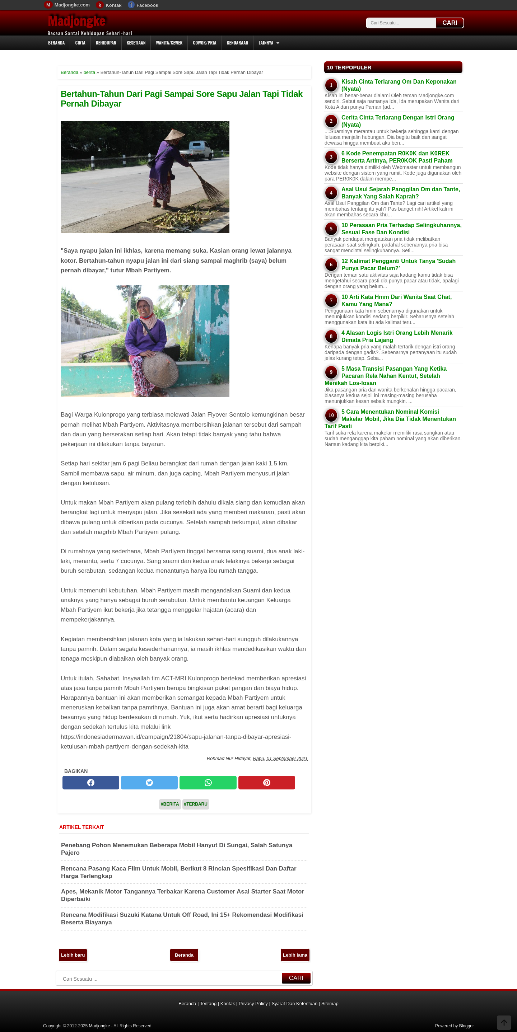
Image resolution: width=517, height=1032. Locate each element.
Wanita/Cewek (169, 42)
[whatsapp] (208, 782)
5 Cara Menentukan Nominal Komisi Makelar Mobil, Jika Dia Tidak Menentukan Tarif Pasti (390, 419)
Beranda (56, 42)
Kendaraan (237, 42)
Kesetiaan (136, 42)
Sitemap (330, 1003)
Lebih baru (73, 955)
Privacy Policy (253, 1003)
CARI (449, 22)
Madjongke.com (72, 5)
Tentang (208, 1003)
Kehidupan (106, 42)
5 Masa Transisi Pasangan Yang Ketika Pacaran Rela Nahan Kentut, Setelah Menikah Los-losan (386, 376)
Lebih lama (295, 955)
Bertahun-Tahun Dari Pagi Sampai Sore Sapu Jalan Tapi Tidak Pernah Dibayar (182, 98)
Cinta (80, 42)
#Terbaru (196, 804)
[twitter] (149, 782)
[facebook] (90, 782)
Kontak (113, 5)
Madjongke (76, 21)
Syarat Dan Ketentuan (294, 1003)
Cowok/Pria (204, 42)
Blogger (466, 1025)
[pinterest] (266, 782)
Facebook (147, 5)
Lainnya (265, 42)
